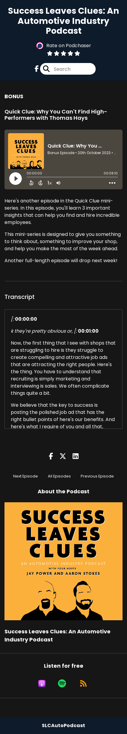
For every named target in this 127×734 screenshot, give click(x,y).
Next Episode (25, 476)
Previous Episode (97, 476)
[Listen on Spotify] (62, 683)
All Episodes (59, 476)
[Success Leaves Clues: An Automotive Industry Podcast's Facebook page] (37, 68)
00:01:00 (88, 331)
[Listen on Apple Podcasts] (42, 683)
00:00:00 (26, 319)
